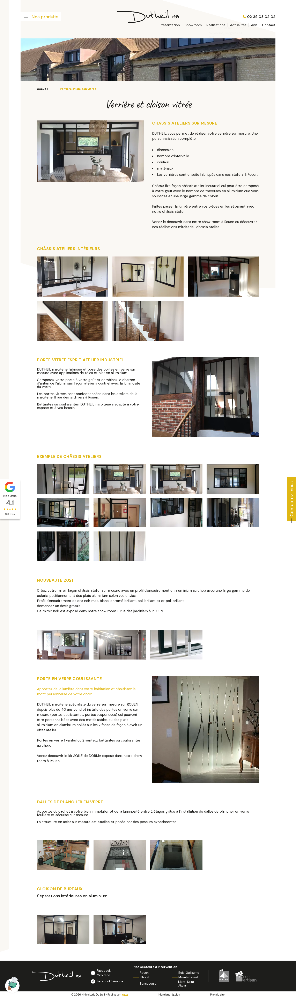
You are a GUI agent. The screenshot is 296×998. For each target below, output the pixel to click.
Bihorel (144, 977)
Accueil (42, 89)
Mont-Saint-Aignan (187, 983)
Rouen (144, 973)
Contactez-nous (292, 498)
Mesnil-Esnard (188, 977)
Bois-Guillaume (188, 973)
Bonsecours (148, 983)
